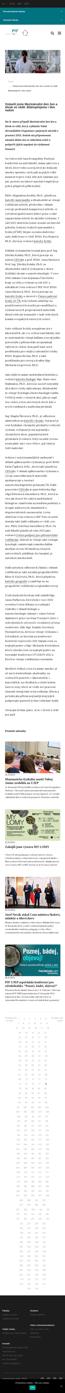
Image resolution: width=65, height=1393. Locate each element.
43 (46, 1051)
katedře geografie (16, 581)
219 (32, 1219)
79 (20, 1088)
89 (19, 1098)
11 (41, 1023)
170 (25, 1172)
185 (25, 1186)
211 (48, 1209)
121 (32, 1126)
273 (44, 1279)
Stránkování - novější (11, 1019)
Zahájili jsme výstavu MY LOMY (27, 847)
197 (40, 1195)
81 (33, 1088)
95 (26, 1102)
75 (26, 1084)
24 (20, 1037)
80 (26, 1088)
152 (39, 1153)
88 (46, 1093)
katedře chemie (34, 420)
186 (32, 1186)
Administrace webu (11, 1378)
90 (26, 1098)
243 (29, 1246)
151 (33, 1153)
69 (20, 1079)
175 (25, 1177)
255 (29, 1260)
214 (32, 1214)
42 (39, 1051)
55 (26, 1065)
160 (25, 1163)
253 (44, 1256)
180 (25, 1181)
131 (33, 1135)
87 (39, 1093)
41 (33, 1051)
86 (33, 1093)
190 (25, 1191)
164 (17, 1167)
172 (39, 1172)
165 (25, 1167)
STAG (12, 4)
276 (36, 1284)
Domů (10, 81)
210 (40, 1209)
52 (39, 1060)
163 (47, 1163)
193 (47, 1191)
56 (33, 1065)
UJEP (26, 4)
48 (46, 1056)
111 (33, 1116)
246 (21, 1251)
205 (36, 1205)
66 (33, 1074)
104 (17, 1112)
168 (47, 1167)
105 (25, 1112)
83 (45, 1088)
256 (36, 1260)
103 (47, 1107)
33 (45, 1042)
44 (19, 1056)
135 (25, 1139)
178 (47, 1177)
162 (40, 1163)
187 (40, 1186)
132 (39, 1135)
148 (47, 1149)
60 (26, 1070)
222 (21, 1223)
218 (25, 1219)
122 (39, 1126)
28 (46, 1037)
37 (39, 1046)
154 (18, 1158)
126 (32, 1130)
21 (33, 1033)
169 (18, 1172)
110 (26, 1116)
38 (46, 1046)
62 (39, 1070)
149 (18, 1153)
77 (39, 1084)
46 (33, 1056)
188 (47, 1186)
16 (36, 1028)
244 (36, 1246)
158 (47, 1158)
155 (25, 1158)
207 (17, 1209)
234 (21, 1237)
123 (47, 1126)
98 (46, 1102)
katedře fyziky (14, 296)
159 (18, 1163)
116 (32, 1121)
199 (21, 1200)
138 (47, 1139)
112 (39, 1116)
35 (26, 1046)
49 (20, 1060)
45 (26, 1056)
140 (25, 1144)
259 (29, 1265)
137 (40, 1139)
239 (29, 1242)
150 (25, 1153)
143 (47, 1144)
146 (32, 1149)
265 (44, 1270)
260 (36, 1265)
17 (42, 1028)
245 (44, 1246)
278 (29, 1288)
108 (47, 1112)
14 (23, 1028)
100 (25, 1107)
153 (47, 1153)
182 (39, 1181)
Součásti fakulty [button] (32, 20)
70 (26, 1079)
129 (18, 1135)
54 (20, 1065)
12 (47, 1023)
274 (21, 1284)
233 (44, 1233)
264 (36, 1270)
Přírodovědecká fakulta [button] (32, 11)
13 (17, 1028)
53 (46, 1060)
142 (40, 1144)
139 (18, 1144)
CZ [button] (4, 4)
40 (26, 1051)
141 (32, 1144)
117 (39, 1121)
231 (29, 1233)
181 (33, 1181)
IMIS (19, 4)
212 (18, 1214)
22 (39, 1033)
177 (40, 1177)
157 (40, 1158)
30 (26, 1042)
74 (20, 1084)
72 (39, 1079)
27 (39, 1037)
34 (20, 1046)
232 (36, 1233)
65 (26, 1074)
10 (35, 1023)
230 (21, 1233)
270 (21, 1279)
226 (21, 1228)
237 (44, 1237)
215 (39, 1214)
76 (33, 1084)
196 (32, 1195)
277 (44, 1284)
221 (47, 1219)
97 (39, 1102)
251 (29, 1256)
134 (18, 1139)
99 (18, 1107)
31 (33, 1042)
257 (44, 1260)
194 (17, 1195)
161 (32, 1163)
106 (32, 1112)
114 (18, 1121)
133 (47, 1135)
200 (29, 1200)
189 (18, 1191)
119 (18, 1126)
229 (44, 1228)
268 (36, 1274)
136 (32, 1139)
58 (46, 1065)
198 (47, 1195)
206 (44, 1205)
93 (46, 1098)
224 (36, 1223)
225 (44, 1223)
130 (25, 1135)
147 (40, 1149)
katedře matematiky (17, 200)
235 (29, 1237)
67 (39, 1074)
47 (39, 1056)
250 (21, 1256)
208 (25, 1209)
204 (29, 1205)
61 (33, 1070)
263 (29, 1270)
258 (21, 1265)
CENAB (18, 259)
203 (21, 1205)
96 (33, 1102)
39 (19, 1051)
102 (39, 1107)
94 (19, 1102)
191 (32, 1191)
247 (29, 1251)
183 (47, 1181)
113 (46, 1116)
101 (32, 1107)
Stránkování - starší (57, 1019)
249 (44, 1251)
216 (47, 1214)
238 (21, 1242)
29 (20, 1042)
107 (40, 1112)
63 (46, 1070)
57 (39, 1065)
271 (29, 1279)
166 (32, 1167)
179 (18, 1181)
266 (21, 1274)
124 (18, 1130)
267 (29, 1274)
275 (29, 1284)
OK (32, 1387)
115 (26, 1121)
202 (44, 1200)
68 (46, 1074)
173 (47, 1172)
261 (44, 1265)
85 (26, 1093)
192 (40, 1191)
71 (33, 1079)
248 (36, 1251)
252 (36, 1256)
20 (26, 1033)
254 (21, 1260)
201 (36, 1200)
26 (33, 1037)
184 (18, 1186)
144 (17, 1149)
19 (20, 1033)
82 (39, 1088)
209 (33, 1209)
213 (25, 1214)
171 (33, 1172)
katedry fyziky (42, 241)
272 (36, 1279)
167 (40, 1167)
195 (25, 1195)
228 (36, 1228)
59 (19, 1070)
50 (26, 1060)
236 (36, 1237)
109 (19, 1116)
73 (46, 1079)
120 (25, 1126)
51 (33, 1060)
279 (36, 1288)
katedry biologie (26, 379)
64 (19, 1074)
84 (20, 1093)
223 (29, 1223)
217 (18, 1219)
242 (21, 1246)
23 (45, 1033)
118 (46, 1121)
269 (44, 1274)
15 (30, 1028)
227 (29, 1228)
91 (33, 1098)
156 (32, 1158)
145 (25, 1149)
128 (47, 1130)
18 (48, 1028)
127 (40, 1130)
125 (25, 1130)
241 (44, 1242)
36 (33, 1046)
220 (40, 1219)
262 (21, 1270)
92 (39, 1098)
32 (39, 1042)
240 (36, 1242)
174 (18, 1177)
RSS (24, 1378)
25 (26, 1037)
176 (32, 1177)
